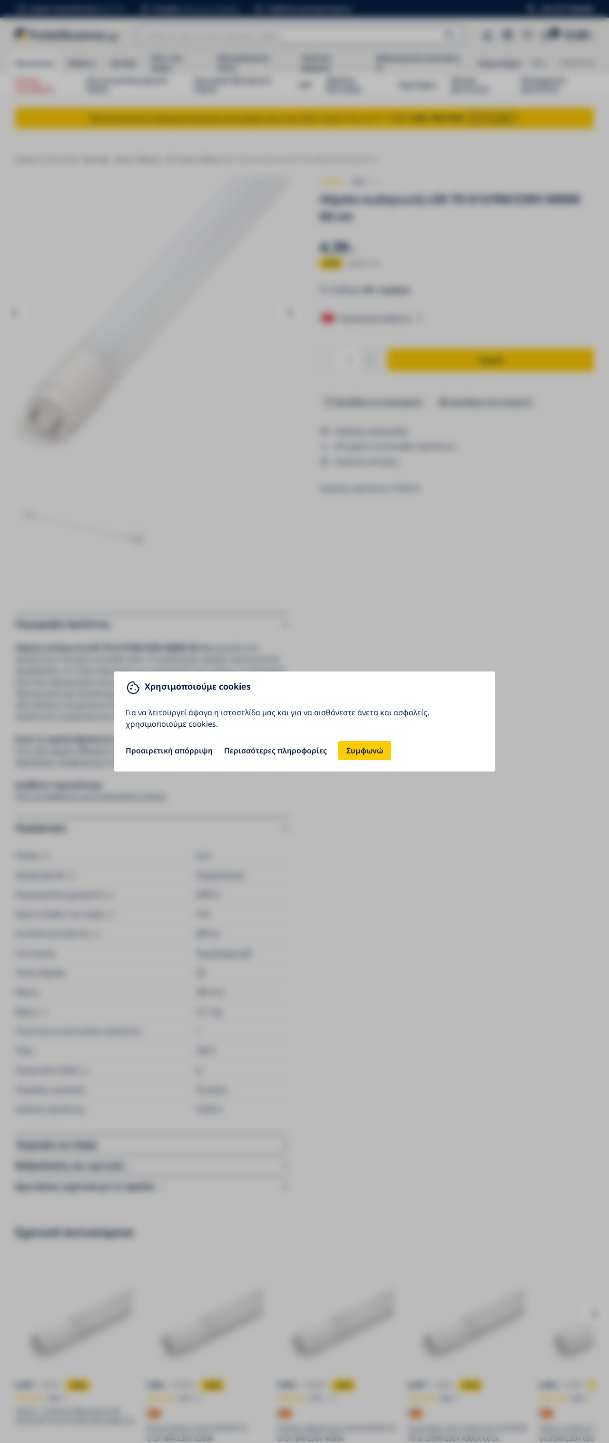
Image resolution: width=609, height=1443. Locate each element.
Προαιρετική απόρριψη (169, 750)
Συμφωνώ (364, 750)
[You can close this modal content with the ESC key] (304, 721)
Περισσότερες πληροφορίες (275, 750)
